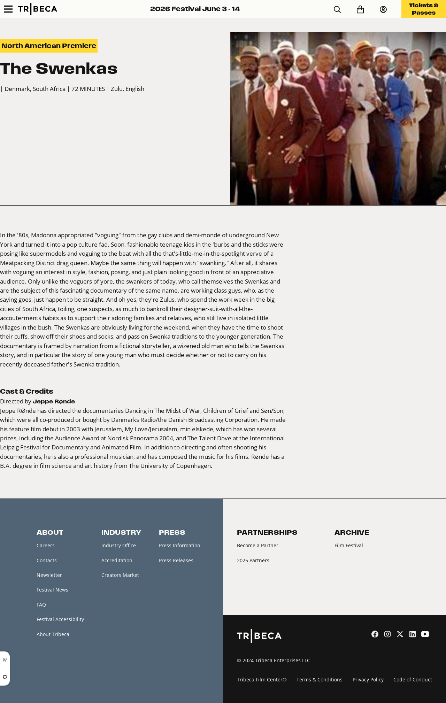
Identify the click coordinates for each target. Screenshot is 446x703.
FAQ (41, 604)
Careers (46, 545)
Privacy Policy (368, 679)
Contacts (47, 560)
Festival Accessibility (60, 619)
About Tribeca (53, 634)
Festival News (52, 589)
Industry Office (118, 545)
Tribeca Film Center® (262, 679)
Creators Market (120, 575)
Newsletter (49, 575)
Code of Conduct (412, 679)
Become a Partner (257, 545)
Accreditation (116, 560)
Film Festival (348, 545)
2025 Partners (253, 560)
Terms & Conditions (320, 679)
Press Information (179, 545)
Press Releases (176, 560)
